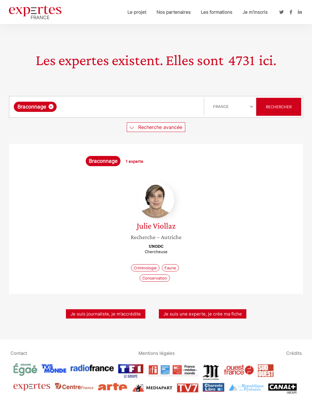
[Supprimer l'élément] (51, 106)
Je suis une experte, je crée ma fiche (202, 314)
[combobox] (107, 107)
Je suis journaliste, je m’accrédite (105, 314)
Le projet (136, 12)
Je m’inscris (255, 12)
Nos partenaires (173, 12)
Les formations (216, 12)
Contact (18, 353)
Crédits (294, 353)
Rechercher (279, 106)
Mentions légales (156, 353)
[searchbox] (120, 106)
